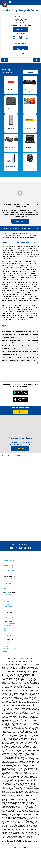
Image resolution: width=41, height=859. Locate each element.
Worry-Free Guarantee (9, 623)
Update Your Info (7, 583)
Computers (29, 147)
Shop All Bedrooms (11, 147)
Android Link (20, 393)
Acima (5, 651)
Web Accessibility (21, 658)
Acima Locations (7, 606)
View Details (20, 29)
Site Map (5, 633)
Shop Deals (11, 90)
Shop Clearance (30, 128)
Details (20, 37)
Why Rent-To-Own (8, 625)
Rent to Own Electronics (9, 565)
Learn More (20, 221)
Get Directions (20, 33)
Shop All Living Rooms (29, 90)
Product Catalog (7, 573)
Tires (29, 166)
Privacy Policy (11, 658)
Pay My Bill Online (7, 635)
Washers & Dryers (11, 109)
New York (21, 544)
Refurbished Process (8, 570)
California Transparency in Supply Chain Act (20, 661)
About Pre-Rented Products (10, 568)
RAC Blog (5, 609)
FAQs (4, 588)
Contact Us (6, 628)
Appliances (11, 128)
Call (27, 37)
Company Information (9, 594)
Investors (5, 599)
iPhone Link (20, 400)
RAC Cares (6, 601)
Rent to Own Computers (9, 563)
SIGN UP (21, 412)
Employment (6, 597)
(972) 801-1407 (21, 22)
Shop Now (20, 54)
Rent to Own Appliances (9, 560)
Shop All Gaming (11, 166)
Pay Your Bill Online (8, 578)
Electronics (29, 109)
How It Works (6, 586)
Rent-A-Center (20, 17)
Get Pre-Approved (20, 48)
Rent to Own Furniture (9, 558)
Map (14, 37)
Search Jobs (20, 449)
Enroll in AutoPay (7, 581)
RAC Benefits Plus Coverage (10, 648)
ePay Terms (30, 658)
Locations (14, 544)
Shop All (30, 72)
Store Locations (7, 604)
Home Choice (6, 644)
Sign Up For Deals (8, 617)
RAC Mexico (6, 646)
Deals (4, 615)
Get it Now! (6, 641)
